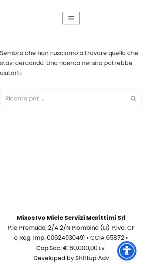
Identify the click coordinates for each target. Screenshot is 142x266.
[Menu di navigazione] (71, 18)
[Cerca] (62, 98)
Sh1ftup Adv (92, 258)
